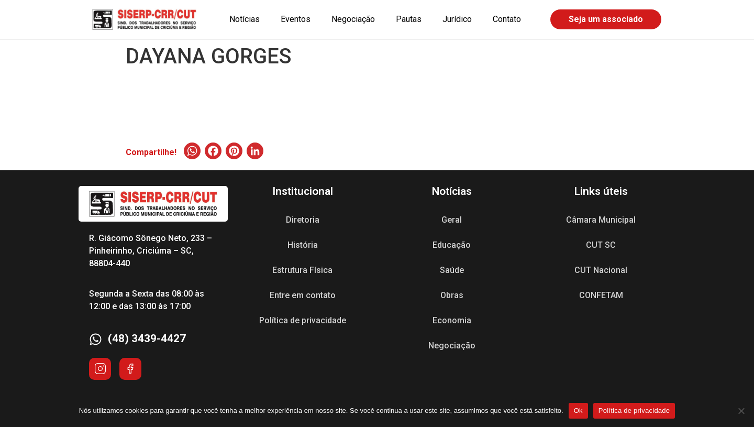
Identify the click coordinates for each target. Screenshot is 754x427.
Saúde (452, 270)
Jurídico (457, 19)
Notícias (244, 19)
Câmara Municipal (601, 220)
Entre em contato (303, 295)
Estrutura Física (302, 270)
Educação (452, 245)
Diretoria (302, 220)
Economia (452, 320)
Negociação (353, 19)
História (302, 245)
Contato (507, 19)
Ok (578, 410)
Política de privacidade (302, 320)
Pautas (409, 19)
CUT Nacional (600, 270)
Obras (451, 295)
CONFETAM (601, 295)
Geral (451, 220)
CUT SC (601, 245)
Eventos (296, 19)
